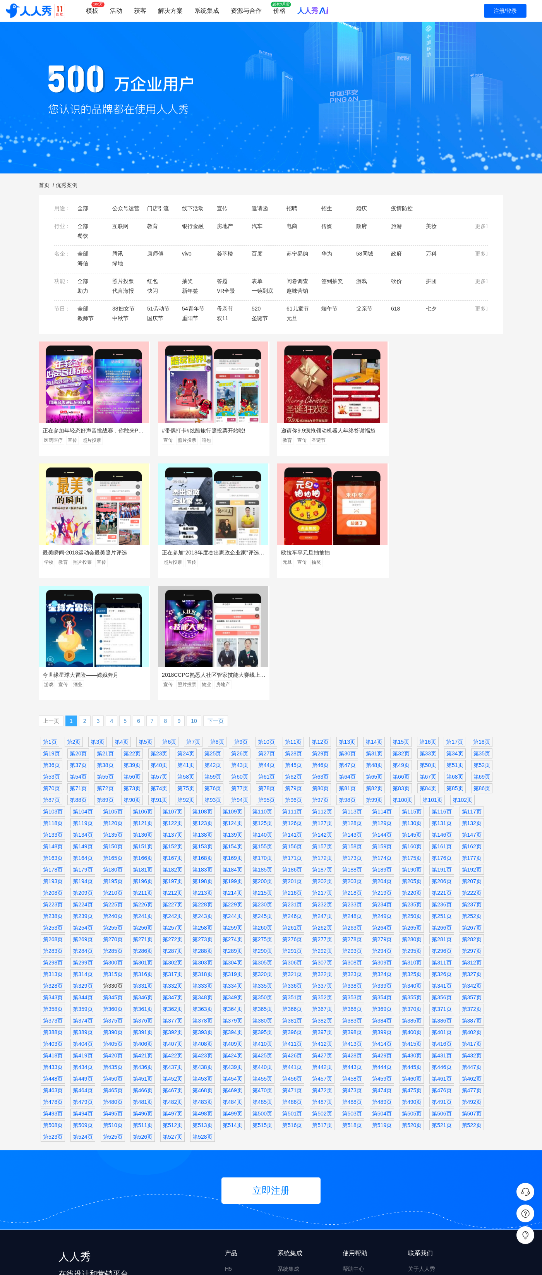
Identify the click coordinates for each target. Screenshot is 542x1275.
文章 (230, 1207)
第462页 (472, 958)
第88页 (78, 679)
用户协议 (419, 1177)
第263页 (352, 807)
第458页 (352, 958)
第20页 (78, 633)
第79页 (293, 667)
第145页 (412, 714)
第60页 (239, 656)
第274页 (232, 818)
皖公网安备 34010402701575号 (386, 1262)
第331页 (143, 865)
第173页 (352, 737)
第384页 (382, 900)
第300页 (113, 842)
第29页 (320, 633)
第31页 (374, 633)
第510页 (113, 1004)
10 (194, 600)
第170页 (262, 737)
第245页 (262, 795)
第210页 (113, 772)
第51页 (454, 644)
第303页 (202, 842)
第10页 (266, 621)
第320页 (262, 853)
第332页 (172, 865)
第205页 (412, 760)
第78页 (266, 667)
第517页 (322, 1004)
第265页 (412, 807)
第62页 (293, 656)
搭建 (230, 1221)
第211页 (143, 772)
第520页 (412, 1004)
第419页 (83, 935)
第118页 (53, 702)
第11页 (293, 621)
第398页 (352, 911)
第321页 (292, 853)
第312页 (472, 842)
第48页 (374, 644)
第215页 (262, 772)
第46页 (320, 644)
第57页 (159, 656)
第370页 (412, 888)
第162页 (472, 725)
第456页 (292, 958)
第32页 (401, 633)
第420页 (113, 935)
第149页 (83, 725)
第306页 (292, 842)
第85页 (454, 667)
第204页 (382, 760)
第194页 (83, 760)
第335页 (262, 865)
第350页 (262, 876)
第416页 (441, 923)
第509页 (83, 1004)
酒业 (314, 563)
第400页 (412, 911)
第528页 (202, 1016)
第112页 (322, 691)
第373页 (53, 900)
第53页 (51, 656)
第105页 (113, 691)
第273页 (202, 818)
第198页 (202, 760)
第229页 (232, 784)
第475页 (412, 969)
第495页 (113, 993)
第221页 (441, 772)
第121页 (143, 702)
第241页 (143, 795)
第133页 (53, 714)
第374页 (83, 900)
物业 (441, 563)
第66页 (401, 656)
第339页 (382, 865)
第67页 (428, 656)
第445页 (412, 946)
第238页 (53, 795)
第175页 (412, 737)
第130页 (412, 702)
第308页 (352, 842)
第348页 (202, 876)
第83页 (401, 667)
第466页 (143, 969)
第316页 (143, 853)
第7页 (193, 621)
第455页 (262, 958)
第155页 (262, 725)
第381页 (292, 900)
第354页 (382, 876)
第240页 (113, 795)
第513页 (202, 1004)
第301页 (143, 842)
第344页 (83, 876)
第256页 (143, 807)
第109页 (232, 691)
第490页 (412, 981)
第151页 (143, 725)
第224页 (83, 784)
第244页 (232, 795)
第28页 (293, 633)
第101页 (432, 679)
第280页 (412, 818)
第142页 (322, 714)
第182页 (172, 749)
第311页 (441, 842)
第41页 (185, 644)
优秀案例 (66, 185)
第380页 (262, 900)
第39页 (132, 644)
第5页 (146, 621)
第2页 (74, 621)
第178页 (53, 749)
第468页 (202, 969)
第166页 (143, 737)
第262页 (322, 807)
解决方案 (170, 10)
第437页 (172, 946)
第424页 (232, 935)
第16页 (427, 621)
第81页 (347, 667)
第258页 (202, 807)
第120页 (113, 702)
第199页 (232, 760)
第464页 (83, 969)
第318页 (202, 853)
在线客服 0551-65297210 (438, 1221)
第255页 (113, 807)
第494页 (83, 993)
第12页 (320, 621)
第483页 (202, 981)
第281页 (441, 818)
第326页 (441, 853)
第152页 (172, 725)
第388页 (53, 911)
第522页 (472, 1004)
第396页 (292, 911)
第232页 (322, 784)
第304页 (232, 842)
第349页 (232, 876)
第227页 (172, 784)
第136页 (143, 714)
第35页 (482, 633)
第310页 (412, 842)
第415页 (412, 923)
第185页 (262, 749)
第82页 (374, 667)
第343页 (53, 876)
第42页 (212, 644)
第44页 (266, 644)
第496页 (143, 993)
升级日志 (419, 1192)
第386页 (441, 900)
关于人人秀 (421, 1148)
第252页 (472, 795)
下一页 (216, 600)
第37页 (78, 644)
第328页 (53, 865)
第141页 (292, 714)
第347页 (172, 876)
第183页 (202, 749)
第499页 (232, 993)
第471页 (292, 969)
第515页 (262, 1004)
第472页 (322, 969)
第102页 (462, 679)
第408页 (202, 923)
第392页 (172, 911)
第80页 (320, 667)
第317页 (172, 853)
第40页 (159, 644)
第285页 (113, 830)
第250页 (412, 795)
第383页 (352, 900)
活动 (116, 10)
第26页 (239, 633)
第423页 (202, 935)
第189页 (382, 749)
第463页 (53, 969)
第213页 (202, 772)
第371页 (441, 888)
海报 (230, 1192)
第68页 (454, 656)
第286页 (143, 830)
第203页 (352, 760)
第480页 (113, 981)
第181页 (143, 749)
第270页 (113, 818)
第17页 (454, 621)
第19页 (51, 633)
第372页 (472, 888)
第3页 (98, 621)
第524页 (83, 1016)
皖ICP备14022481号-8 (227, 1262)
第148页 (53, 725)
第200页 (262, 760)
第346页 (143, 876)
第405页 (113, 923)
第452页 (172, 958)
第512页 (172, 1004)
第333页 (202, 865)
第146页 (441, 714)
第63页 (320, 656)
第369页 (382, 888)
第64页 (347, 656)
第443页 (352, 946)
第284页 (83, 830)
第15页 (401, 621)
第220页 (412, 772)
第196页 (143, 760)
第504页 (382, 993)
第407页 (172, 923)
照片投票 (91, 440)
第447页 (472, 946)
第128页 (352, 702)
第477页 (472, 969)
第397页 (322, 911)
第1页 (50, 621)
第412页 (322, 923)
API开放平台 (293, 1163)
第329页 (83, 865)
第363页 (202, 888)
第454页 (232, 958)
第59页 (212, 656)
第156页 (292, 725)
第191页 (441, 749)
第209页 (83, 772)
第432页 (472, 935)
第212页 (172, 772)
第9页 (241, 621)
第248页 (352, 795)
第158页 (352, 725)
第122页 (172, 702)
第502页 (322, 993)
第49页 (401, 644)
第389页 (83, 911)
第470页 (262, 969)
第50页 (428, 644)
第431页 (441, 935)
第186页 (292, 749)
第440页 (262, 946)
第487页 (322, 981)
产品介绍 (419, 1163)
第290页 (262, 830)
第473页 (352, 969)
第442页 (322, 946)
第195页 (113, 760)
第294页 (382, 830)
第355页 (412, 876)
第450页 (113, 958)
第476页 (441, 969)
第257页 (172, 807)
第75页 (185, 667)
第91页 (159, 679)
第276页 (292, 818)
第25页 (212, 633)
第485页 (262, 981)
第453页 (202, 958)
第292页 (322, 830)
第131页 (441, 702)
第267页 (472, 807)
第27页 (266, 633)
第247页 (322, 795)
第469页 (232, 969)
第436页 (143, 946)
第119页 (83, 702)
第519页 (382, 1004)
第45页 (293, 644)
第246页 (292, 795)
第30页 (347, 633)
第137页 (172, 714)
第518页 (352, 1004)
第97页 (320, 679)
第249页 (382, 795)
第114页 (382, 691)
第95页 (266, 679)
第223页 (53, 784)
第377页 (172, 900)
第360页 (113, 888)
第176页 (441, 737)
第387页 (472, 900)
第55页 (105, 656)
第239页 (83, 795)
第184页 (232, 749)
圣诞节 (316, 440)
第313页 (53, 853)
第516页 (292, 1004)
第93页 (212, 679)
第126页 (292, 702)
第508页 (53, 1004)
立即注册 (271, 1069)
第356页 (441, 876)
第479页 (83, 981)
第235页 (412, 784)
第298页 (53, 842)
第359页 (83, 888)
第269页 (83, 818)
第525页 (113, 1016)
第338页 (352, 865)
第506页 (441, 993)
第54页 (78, 656)
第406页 (143, 923)
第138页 (202, 714)
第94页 (239, 679)
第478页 (53, 981)
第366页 (292, 888)
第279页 (382, 818)
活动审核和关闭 (362, 1177)
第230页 (262, 784)
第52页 (482, 644)
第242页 (172, 795)
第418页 (53, 935)
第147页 (472, 714)
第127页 (322, 702)
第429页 (382, 935)
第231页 (292, 784)
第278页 (352, 818)
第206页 (441, 760)
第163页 (53, 737)
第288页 (202, 830)
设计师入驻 (356, 1207)
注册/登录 (505, 11)
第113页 (352, 691)
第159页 (382, 725)
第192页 (472, 749)
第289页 (232, 830)
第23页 (159, 633)
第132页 (472, 702)
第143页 (352, 714)
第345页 (113, 876)
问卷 (230, 1177)
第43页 (239, 644)
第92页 (185, 679)
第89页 (105, 679)
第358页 (53, 888)
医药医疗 (53, 440)
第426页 (292, 935)
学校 (403, 440)
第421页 (143, 935)
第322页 (322, 853)
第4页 (122, 621)
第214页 (232, 772)
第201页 (292, 760)
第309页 (382, 842)
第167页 (172, 737)
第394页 (232, 911)
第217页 (322, 772)
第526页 (143, 1016)
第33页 (428, 633)
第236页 (441, 784)
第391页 (143, 911)
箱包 (205, 440)
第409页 (232, 923)
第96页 (293, 679)
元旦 (167, 563)
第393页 (202, 911)
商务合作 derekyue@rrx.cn (440, 1207)
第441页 (292, 946)
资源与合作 (246, 10)
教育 (285, 440)
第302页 (172, 842)
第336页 (292, 865)
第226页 (143, 784)
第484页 (232, 981)
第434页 (83, 946)
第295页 (412, 830)
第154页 (232, 725)
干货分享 (353, 1163)
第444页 (382, 946)
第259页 (232, 807)
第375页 (113, 900)
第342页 (472, 865)
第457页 (322, 958)
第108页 (202, 691)
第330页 (113, 865)
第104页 (83, 691)
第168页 (202, 737)
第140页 (262, 714)
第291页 (292, 830)
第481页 (143, 981)
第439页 (232, 946)
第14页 (373, 621)
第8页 (217, 621)
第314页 (83, 853)
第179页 (83, 749)
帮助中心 (353, 1148)
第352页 (322, 876)
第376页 (143, 900)
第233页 (352, 784)
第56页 (132, 656)
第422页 (172, 935)
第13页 (347, 621)
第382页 (322, 900)
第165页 (113, 737)
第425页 (262, 935)
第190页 (412, 749)
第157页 (322, 725)
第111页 (292, 691)
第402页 (472, 911)
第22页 (132, 633)
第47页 (347, 644)
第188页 (352, 749)
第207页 (472, 760)
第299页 (83, 842)
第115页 (412, 691)
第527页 (172, 1016)
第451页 (143, 958)
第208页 (53, 772)
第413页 (352, 923)
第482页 (172, 981)
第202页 (322, 760)
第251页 (441, 795)
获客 (140, 10)
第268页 (53, 818)
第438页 (202, 946)
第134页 (83, 714)
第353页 (352, 876)
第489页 (382, 981)
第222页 (472, 772)
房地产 (458, 563)
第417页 (472, 923)
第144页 (382, 714)
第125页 (262, 702)
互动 (230, 1163)
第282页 (472, 818)
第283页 (53, 830)
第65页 (374, 656)
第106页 (143, 691)
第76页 (212, 667)
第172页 (322, 737)
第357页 (472, 876)
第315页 (113, 853)
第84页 (428, 667)
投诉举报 (353, 1192)
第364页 (232, 888)
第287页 (172, 830)
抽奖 (196, 563)
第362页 (172, 888)
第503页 (352, 993)
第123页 (202, 702)
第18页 (481, 621)
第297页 (472, 830)
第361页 (143, 888)
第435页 (113, 946)
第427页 (322, 935)
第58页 (185, 656)
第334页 (232, 865)
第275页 (262, 818)
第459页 (382, 958)
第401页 (441, 911)
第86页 (482, 667)
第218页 (352, 772)
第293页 (352, 830)
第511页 (143, 1004)
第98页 (347, 679)
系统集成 (206, 10)
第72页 (105, 667)
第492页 (472, 981)
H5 (228, 1148)
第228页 (202, 784)
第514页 (232, 1004)
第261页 (292, 807)
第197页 (172, 760)
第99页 (374, 679)
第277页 (322, 818)
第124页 (232, 702)
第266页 (441, 807)
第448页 (53, 958)
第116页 (441, 691)
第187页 (322, 749)
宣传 (72, 440)
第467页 (172, 969)
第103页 (53, 691)
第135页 (113, 714)
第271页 (143, 818)
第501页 (292, 993)
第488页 (352, 981)
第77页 (239, 667)
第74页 (159, 667)
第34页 (454, 633)
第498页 (202, 993)
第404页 (83, 923)
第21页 (105, 633)
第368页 (352, 888)
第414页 (382, 923)
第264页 (382, 807)
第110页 (262, 691)
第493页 (53, 993)
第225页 (113, 784)
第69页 (482, 656)
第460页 (412, 958)
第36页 (51, 644)
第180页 (113, 749)
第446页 (441, 946)
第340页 (412, 865)
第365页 (262, 888)
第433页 (53, 946)
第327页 (472, 853)
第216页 (292, 772)
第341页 (441, 865)
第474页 (382, 969)
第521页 (441, 1004)
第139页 (232, 714)
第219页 (382, 772)
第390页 (113, 911)
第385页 (412, 900)
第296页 (441, 830)
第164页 (83, 737)
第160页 (412, 725)
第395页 (262, 911)
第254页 (83, 807)
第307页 (322, 842)
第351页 (292, 876)
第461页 (441, 958)
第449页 (83, 958)
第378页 (202, 900)
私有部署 (288, 1177)
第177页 (472, 737)
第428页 (352, 935)
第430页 (412, 935)
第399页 (382, 911)
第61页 (266, 656)
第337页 (322, 865)
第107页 (172, 691)
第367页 (322, 888)
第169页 (232, 737)
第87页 (51, 679)
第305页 (262, 842)
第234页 (382, 784)
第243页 (202, 795)
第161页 (441, 725)
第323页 (352, 853)
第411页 (292, 923)
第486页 (292, 981)
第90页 (132, 679)
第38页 (105, 644)
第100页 (402, 679)
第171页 (292, 737)
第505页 (412, 993)
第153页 (202, 725)
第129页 (382, 702)
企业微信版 (291, 1192)
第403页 (53, 923)
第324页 (382, 853)
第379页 (232, 900)
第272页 (172, 818)
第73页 (132, 667)
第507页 (472, 993)
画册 (230, 1236)
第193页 (53, 760)
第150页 (113, 725)
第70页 (51, 667)
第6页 (169, 621)
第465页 (113, 969)
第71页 (78, 667)
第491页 (441, 981)
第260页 (262, 807)
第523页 (53, 1016)
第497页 (172, 993)
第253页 (53, 807)
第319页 (232, 853)
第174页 (382, 737)
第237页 (472, 784)
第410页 (262, 923)
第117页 (472, 691)
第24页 (185, 633)
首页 (44, 185)
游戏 (285, 563)
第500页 (262, 993)
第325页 (412, 853)
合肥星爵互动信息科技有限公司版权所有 (150, 1262)
